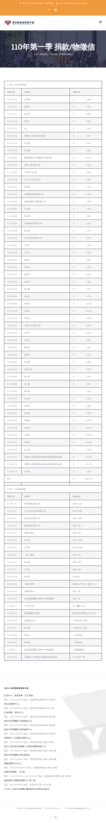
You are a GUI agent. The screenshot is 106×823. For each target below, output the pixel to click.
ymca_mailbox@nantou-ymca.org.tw (31, 788)
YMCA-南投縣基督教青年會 (31, 808)
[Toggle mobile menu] (100, 22)
